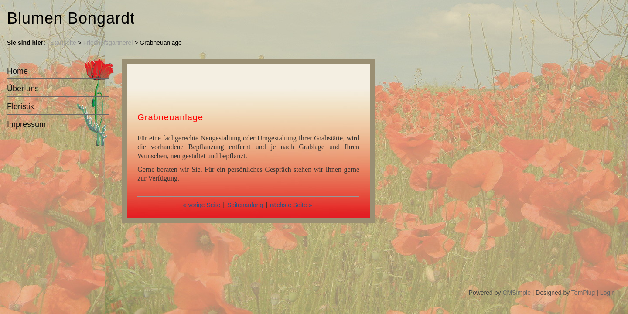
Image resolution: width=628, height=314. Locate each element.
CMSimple (516, 292)
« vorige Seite (202, 204)
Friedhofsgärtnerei (108, 42)
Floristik (20, 106)
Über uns (23, 88)
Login (607, 292)
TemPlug (583, 292)
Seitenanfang (245, 204)
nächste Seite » (291, 204)
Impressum (26, 124)
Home (17, 71)
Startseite (63, 42)
